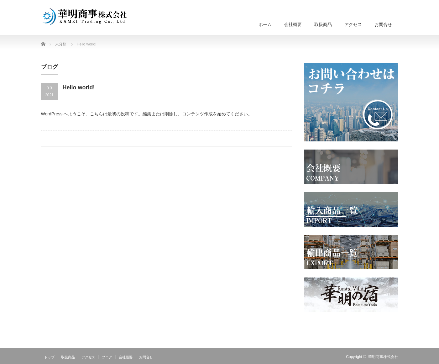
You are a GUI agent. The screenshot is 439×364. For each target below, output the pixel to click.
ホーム (265, 24)
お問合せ (383, 24)
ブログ (107, 357)
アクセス (353, 24)
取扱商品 (323, 24)
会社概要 (293, 24)
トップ (49, 357)
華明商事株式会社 (383, 357)
